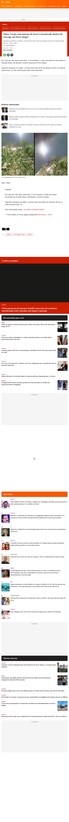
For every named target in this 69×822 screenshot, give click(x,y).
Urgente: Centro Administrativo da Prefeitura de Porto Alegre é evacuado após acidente (28, 666)
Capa (3, 20)
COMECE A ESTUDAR (29, 6)
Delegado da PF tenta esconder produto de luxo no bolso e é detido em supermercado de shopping (25, 383)
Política (3, 361)
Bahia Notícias (32, 28)
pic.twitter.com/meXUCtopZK (34, 209)
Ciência (12, 568)
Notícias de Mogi (45, 28)
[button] (2, 2)
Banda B (5, 28)
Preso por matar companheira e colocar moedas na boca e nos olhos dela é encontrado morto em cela (26, 338)
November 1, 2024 (45, 215)
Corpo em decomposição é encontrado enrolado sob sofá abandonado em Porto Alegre (28, 704)
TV (11, 527)
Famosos (12, 499)
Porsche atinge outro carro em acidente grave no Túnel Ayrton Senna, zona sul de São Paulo (32, 691)
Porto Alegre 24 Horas (18, 28)
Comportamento (14, 595)
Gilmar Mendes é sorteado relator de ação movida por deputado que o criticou (28, 376)
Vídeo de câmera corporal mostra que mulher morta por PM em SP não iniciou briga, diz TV (28, 325)
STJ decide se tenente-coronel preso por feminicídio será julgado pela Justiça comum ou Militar (34, 697)
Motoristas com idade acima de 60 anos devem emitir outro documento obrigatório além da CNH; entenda (26, 679)
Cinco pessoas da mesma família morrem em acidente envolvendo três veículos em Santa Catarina (29, 309)
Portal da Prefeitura (59, 28)
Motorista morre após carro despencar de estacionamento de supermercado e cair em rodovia (33, 716)
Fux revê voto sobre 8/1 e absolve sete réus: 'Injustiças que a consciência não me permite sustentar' (29, 364)
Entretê (12, 609)
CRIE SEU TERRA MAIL (7, 6)
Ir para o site (9, 2)
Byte (11, 582)
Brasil (16, 20)
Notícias (10, 20)
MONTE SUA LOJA (42, 6)
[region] (34, 13)
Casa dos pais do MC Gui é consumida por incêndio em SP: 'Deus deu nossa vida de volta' (28, 351)
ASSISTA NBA (18, 6)
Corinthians (13, 554)
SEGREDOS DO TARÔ (54, 6)
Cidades (23, 20)
